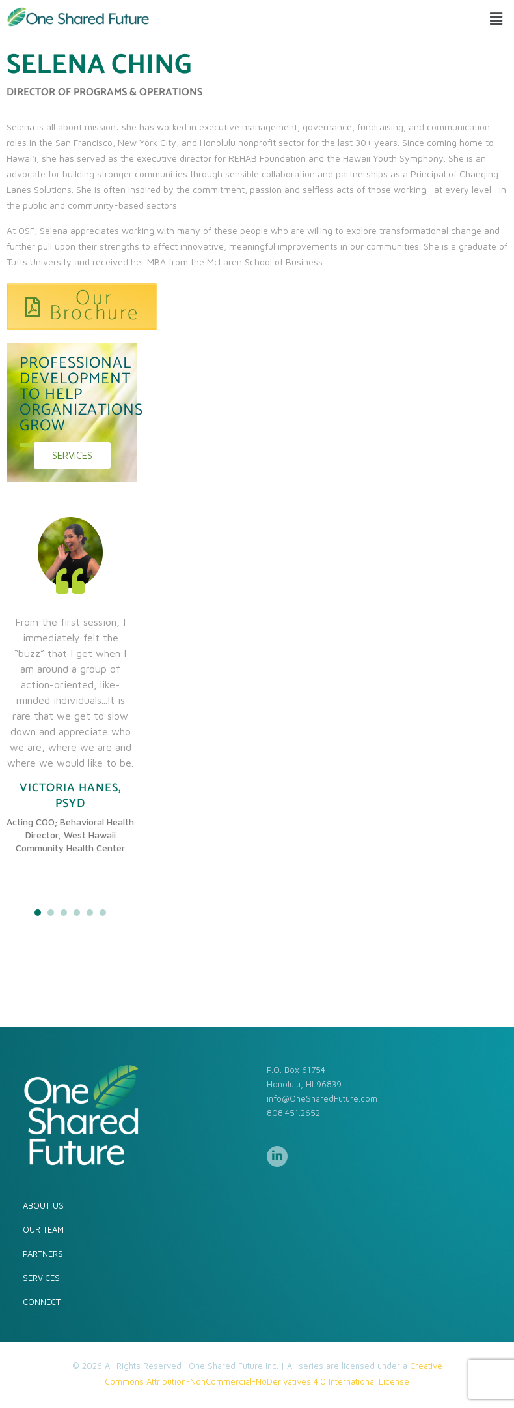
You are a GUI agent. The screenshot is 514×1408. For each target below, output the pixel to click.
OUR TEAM (43, 1229)
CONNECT (42, 1302)
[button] (496, 19)
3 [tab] (64, 912)
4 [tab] (77, 912)
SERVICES (41, 1277)
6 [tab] (103, 912)
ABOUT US (43, 1205)
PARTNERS (43, 1253)
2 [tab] (50, 912)
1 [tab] (37, 912)
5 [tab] (90, 912)
